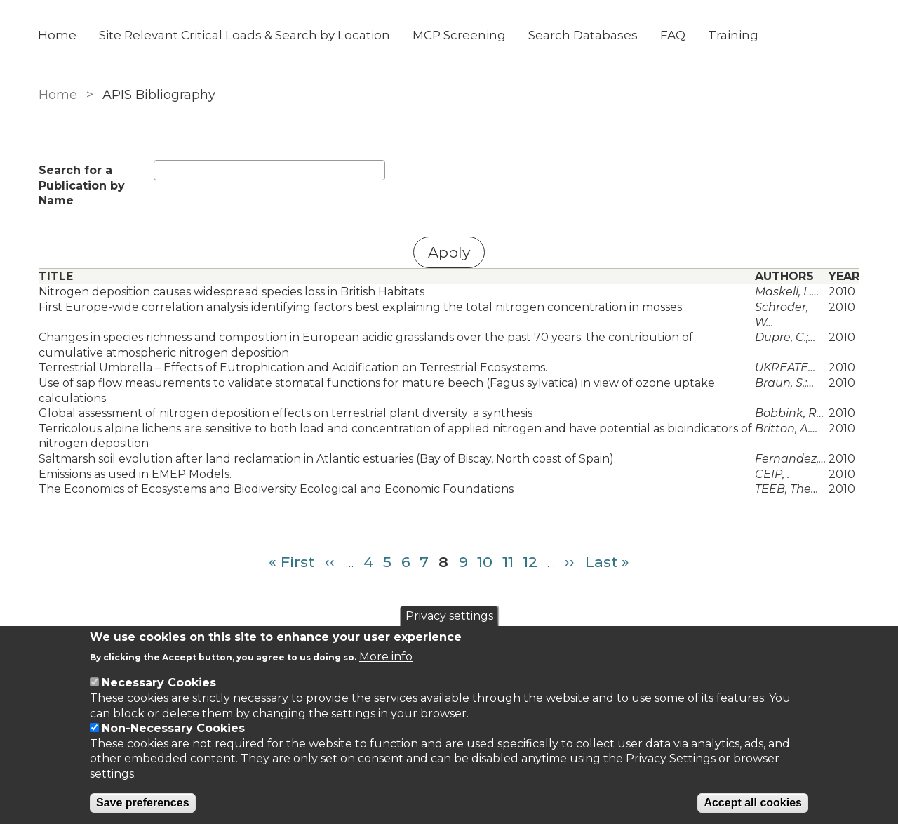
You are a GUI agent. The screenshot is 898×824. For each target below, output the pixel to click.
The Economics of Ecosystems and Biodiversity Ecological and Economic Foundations (276, 489)
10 (484, 562)
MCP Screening (460, 35)
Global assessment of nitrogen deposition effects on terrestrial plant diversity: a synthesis (285, 413)
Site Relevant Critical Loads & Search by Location (245, 35)
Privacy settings (449, 616)
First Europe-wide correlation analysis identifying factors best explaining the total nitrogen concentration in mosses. (361, 307)
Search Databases (583, 35)
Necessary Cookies (159, 682)
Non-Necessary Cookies (173, 728)
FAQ (673, 35)
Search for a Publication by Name (82, 185)
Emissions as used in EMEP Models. (135, 474)
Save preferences (142, 803)
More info (386, 656)
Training (734, 35)
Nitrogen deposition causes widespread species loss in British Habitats (231, 291)
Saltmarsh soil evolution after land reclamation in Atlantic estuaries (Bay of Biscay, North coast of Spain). (327, 458)
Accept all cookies (753, 803)
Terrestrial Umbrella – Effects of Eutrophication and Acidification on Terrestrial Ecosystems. (293, 367)
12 (530, 562)
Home (58, 35)
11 (508, 562)
